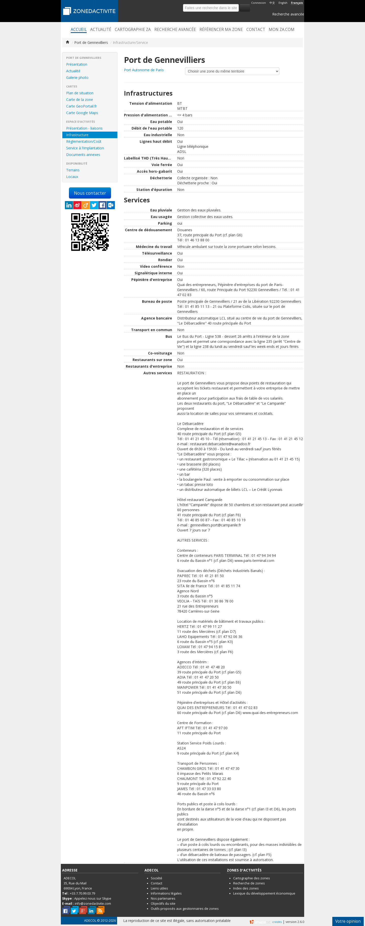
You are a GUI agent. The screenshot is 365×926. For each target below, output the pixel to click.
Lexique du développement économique (264, 893)
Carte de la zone (79, 99)
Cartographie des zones (251, 878)
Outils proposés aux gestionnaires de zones (185, 908)
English (283, 3)
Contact (255, 29)
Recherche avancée (288, 14)
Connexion (258, 3)
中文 (272, 3)
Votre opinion (348, 921)
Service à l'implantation (85, 148)
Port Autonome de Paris (144, 69)
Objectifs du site (163, 903)
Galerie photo (77, 77)
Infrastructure (77, 134)
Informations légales (166, 893)
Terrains (73, 170)
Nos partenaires (163, 898)
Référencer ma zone (221, 29)
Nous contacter (90, 193)
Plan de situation (80, 93)
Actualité (100, 29)
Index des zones (246, 888)
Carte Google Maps (82, 112)
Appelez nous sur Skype (92, 898)
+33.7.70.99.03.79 (82, 893)
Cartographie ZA (133, 29)
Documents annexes (83, 154)
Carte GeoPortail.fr (81, 106)
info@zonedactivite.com (93, 903)
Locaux (72, 176)
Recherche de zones (249, 883)
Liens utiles (159, 888)
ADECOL (90, 920)
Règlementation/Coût (83, 141)
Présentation (76, 64)
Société (156, 878)
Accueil (79, 29)
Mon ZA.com (282, 29)
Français (297, 3)
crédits (277, 922)
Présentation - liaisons (84, 128)
